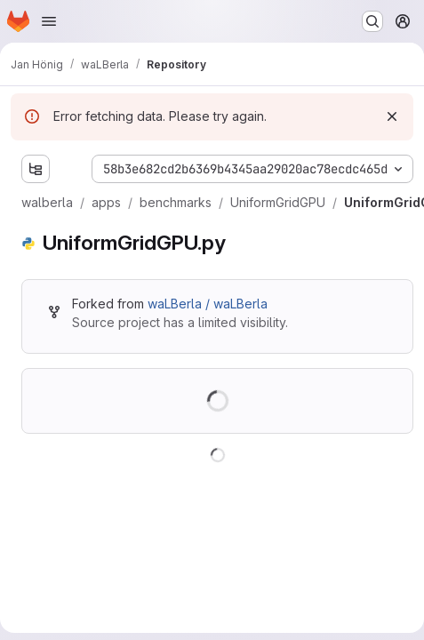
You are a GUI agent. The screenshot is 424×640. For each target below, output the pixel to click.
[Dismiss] (392, 116)
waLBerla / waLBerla (208, 303)
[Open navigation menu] (49, 21)
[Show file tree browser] (35, 169)
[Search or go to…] (372, 21)
